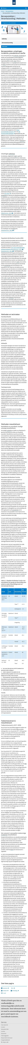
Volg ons (9, 1042)
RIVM (4, 64)
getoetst (20, 395)
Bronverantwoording (7, 42)
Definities (4, 39)
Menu (4, 8)
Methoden (8, 46)
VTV (6, 95)
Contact (3, 1027)
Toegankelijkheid (5, 1040)
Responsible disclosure (6, 1038)
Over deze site (4, 1025)
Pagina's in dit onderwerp (9, 23)
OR (9, 278)
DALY (15, 156)
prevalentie (21, 55)
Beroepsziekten (9, 11)
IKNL (2, 758)
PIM (8, 59)
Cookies (3, 1031)
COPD (18, 262)
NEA (15, 61)
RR (5, 278)
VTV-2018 (7, 193)
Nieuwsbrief (8, 1029)
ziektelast (22, 140)
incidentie (15, 55)
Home (2, 11)
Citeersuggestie (5, 1035)
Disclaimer (3, 1033)
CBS (26, 763)
